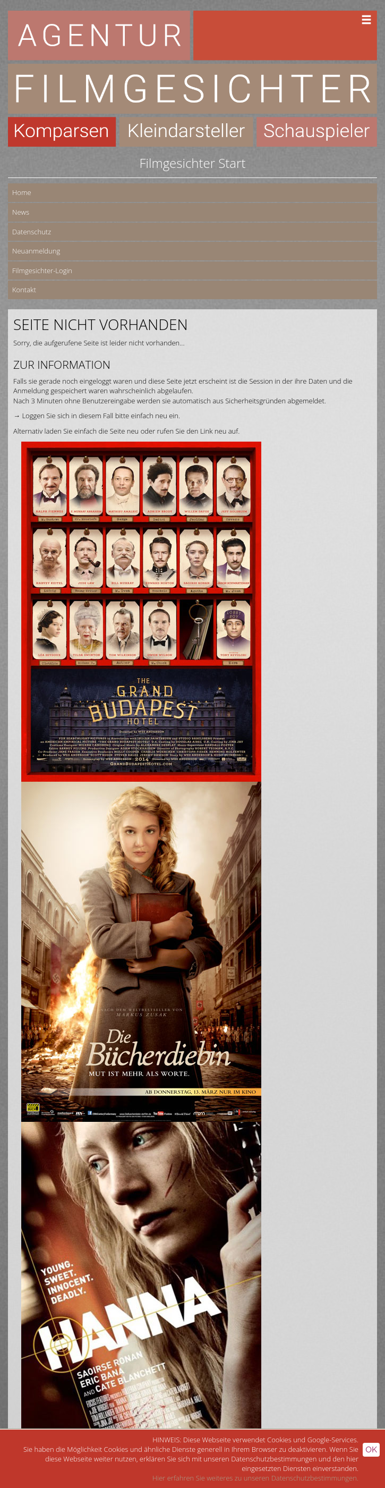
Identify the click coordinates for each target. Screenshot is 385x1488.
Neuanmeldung (36, 251)
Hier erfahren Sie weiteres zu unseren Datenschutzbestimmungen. (255, 1478)
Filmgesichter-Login (42, 270)
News (20, 212)
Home (21, 192)
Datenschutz (31, 231)
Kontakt (24, 289)
